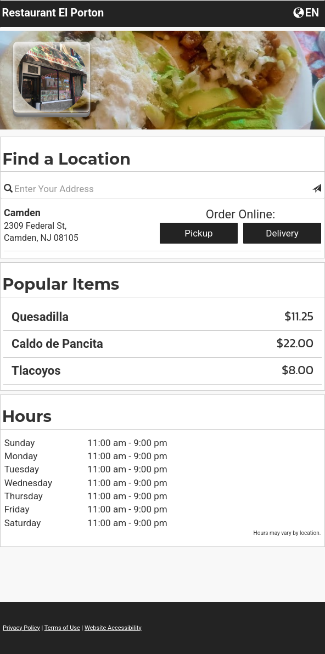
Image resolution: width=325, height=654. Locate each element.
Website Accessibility (113, 628)
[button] (316, 188)
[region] (162, 340)
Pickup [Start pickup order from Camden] (198, 233)
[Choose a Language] (307, 12)
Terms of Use (62, 628)
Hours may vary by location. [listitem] (287, 533)
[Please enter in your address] (162, 188)
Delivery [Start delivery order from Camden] (282, 233)
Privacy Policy (21, 628)
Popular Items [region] (60, 284)
